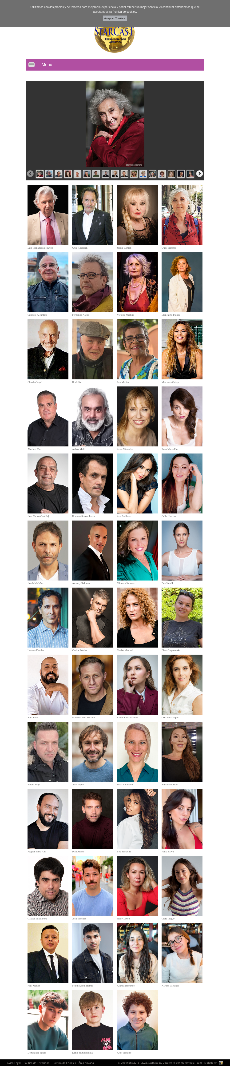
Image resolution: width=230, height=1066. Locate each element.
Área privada (86, 1063)
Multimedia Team (191, 1062)
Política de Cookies (64, 1063)
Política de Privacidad (37, 1063)
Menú (47, 64)
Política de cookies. (125, 11)
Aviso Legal (14, 1063)
